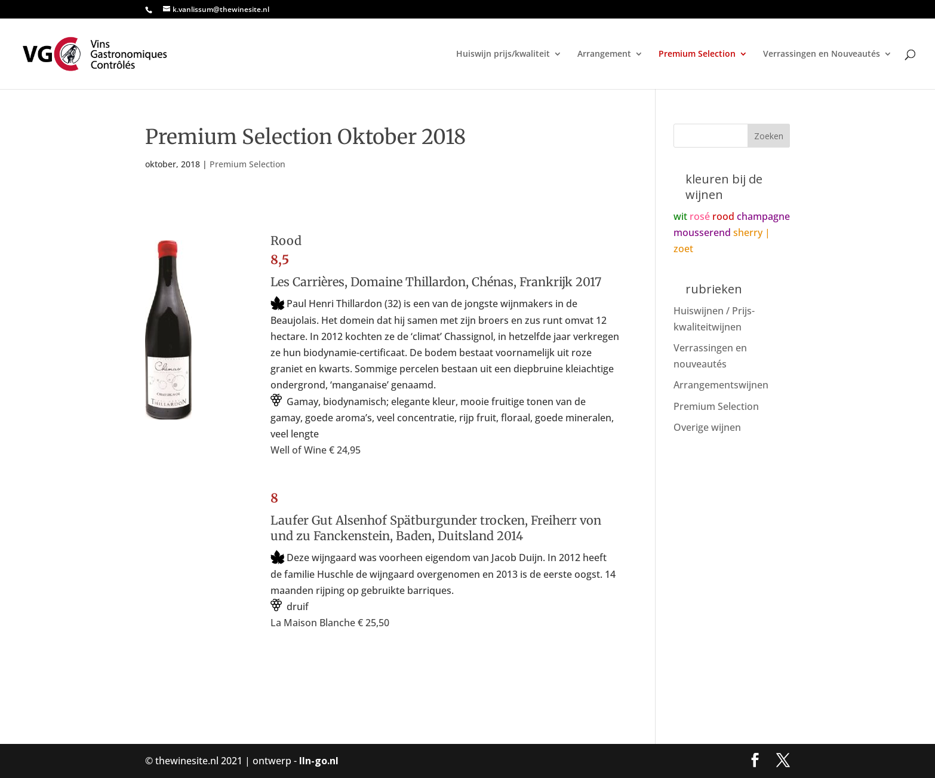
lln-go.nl (319, 760)
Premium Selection (697, 54)
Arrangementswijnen (720, 384)
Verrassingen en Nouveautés (821, 54)
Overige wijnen (707, 427)
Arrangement (604, 54)
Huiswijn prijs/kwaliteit (503, 54)
